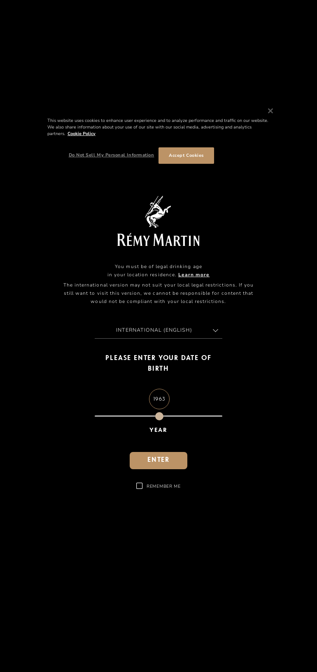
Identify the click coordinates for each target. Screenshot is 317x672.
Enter (158, 460)
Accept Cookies (186, 155)
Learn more (194, 274)
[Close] (270, 111)
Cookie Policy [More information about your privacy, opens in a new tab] (82, 134)
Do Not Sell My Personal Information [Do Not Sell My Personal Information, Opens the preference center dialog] (111, 155)
